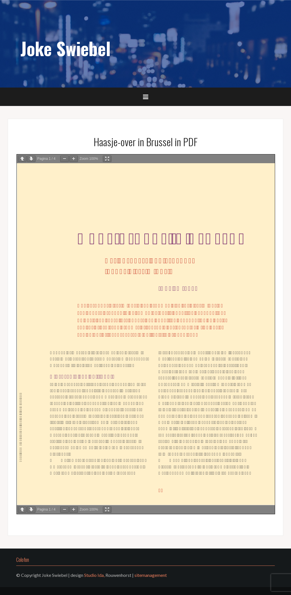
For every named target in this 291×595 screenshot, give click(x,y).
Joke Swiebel (65, 48)
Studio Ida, (94, 575)
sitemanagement (150, 575)
